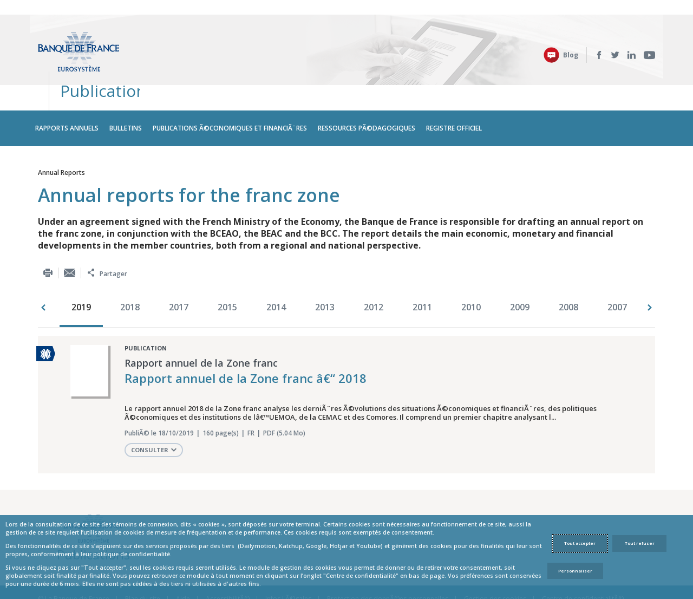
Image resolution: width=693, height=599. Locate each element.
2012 (373, 266)
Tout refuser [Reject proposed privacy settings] (640, 543)
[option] (84, 268)
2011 (422, 266)
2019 (81, 266)
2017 (178, 266)
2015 (227, 266)
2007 (617, 266)
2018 (130, 266)
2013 (325, 266)
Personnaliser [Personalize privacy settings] (575, 571)
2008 (568, 266)
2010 (471, 266)
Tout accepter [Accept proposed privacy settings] (580, 543)
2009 (519, 266)
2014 (276, 266)
